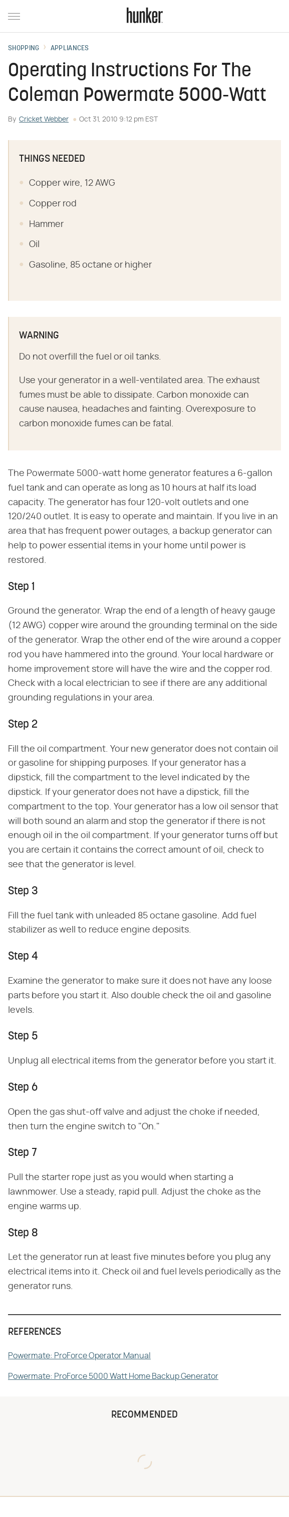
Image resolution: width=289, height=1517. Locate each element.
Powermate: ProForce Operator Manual (79, 1356)
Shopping (23, 48)
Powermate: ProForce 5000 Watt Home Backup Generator (113, 1376)
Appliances (70, 48)
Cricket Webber (44, 119)
